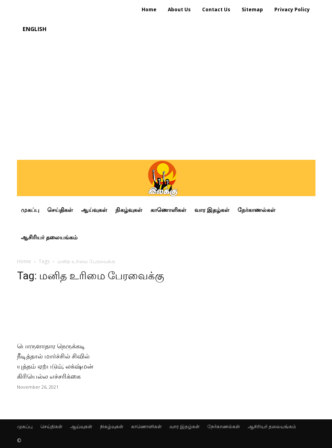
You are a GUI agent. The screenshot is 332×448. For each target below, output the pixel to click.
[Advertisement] (166, 99)
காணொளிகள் (146, 426)
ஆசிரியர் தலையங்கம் (272, 426)
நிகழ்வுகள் (111, 426)
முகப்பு (25, 426)
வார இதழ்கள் (184, 426)
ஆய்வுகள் (81, 426)
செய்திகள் (51, 426)
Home (24, 261)
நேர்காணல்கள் (223, 426)
